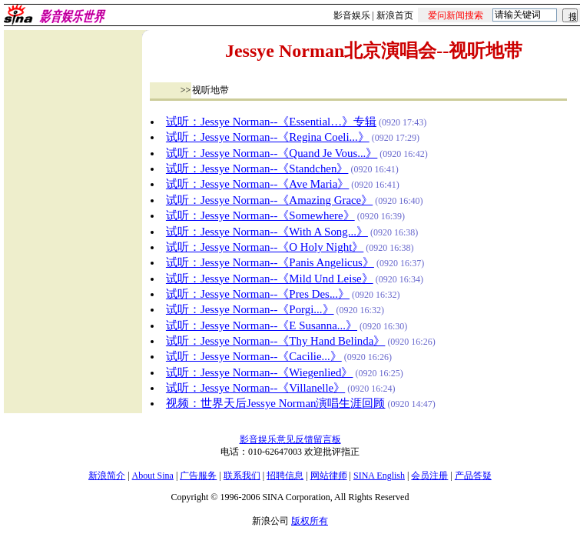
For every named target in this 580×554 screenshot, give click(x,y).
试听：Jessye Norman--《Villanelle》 (255, 388)
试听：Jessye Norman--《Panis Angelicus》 (270, 262)
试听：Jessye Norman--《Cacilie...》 (254, 356)
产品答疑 (473, 475)
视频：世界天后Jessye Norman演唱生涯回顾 (276, 403)
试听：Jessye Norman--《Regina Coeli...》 (268, 137)
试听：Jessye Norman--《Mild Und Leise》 (269, 278)
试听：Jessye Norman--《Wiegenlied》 (259, 372)
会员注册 (429, 475)
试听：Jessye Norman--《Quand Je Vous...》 (271, 153)
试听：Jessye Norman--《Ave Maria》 (257, 184)
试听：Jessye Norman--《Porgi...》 (250, 309)
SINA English (379, 475)
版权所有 (309, 521)
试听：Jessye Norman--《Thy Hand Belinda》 (275, 341)
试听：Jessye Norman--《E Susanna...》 (261, 325)
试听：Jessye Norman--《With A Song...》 (267, 231)
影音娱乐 (351, 15)
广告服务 (198, 475)
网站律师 (328, 475)
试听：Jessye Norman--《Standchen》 (257, 168)
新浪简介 (106, 475)
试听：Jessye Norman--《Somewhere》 (260, 215)
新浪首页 (394, 15)
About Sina (153, 475)
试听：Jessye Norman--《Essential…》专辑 (271, 121)
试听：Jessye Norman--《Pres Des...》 (258, 294)
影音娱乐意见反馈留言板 (290, 439)
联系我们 (242, 475)
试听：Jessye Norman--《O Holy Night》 (264, 247)
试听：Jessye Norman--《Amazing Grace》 (269, 200)
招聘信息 (285, 475)
